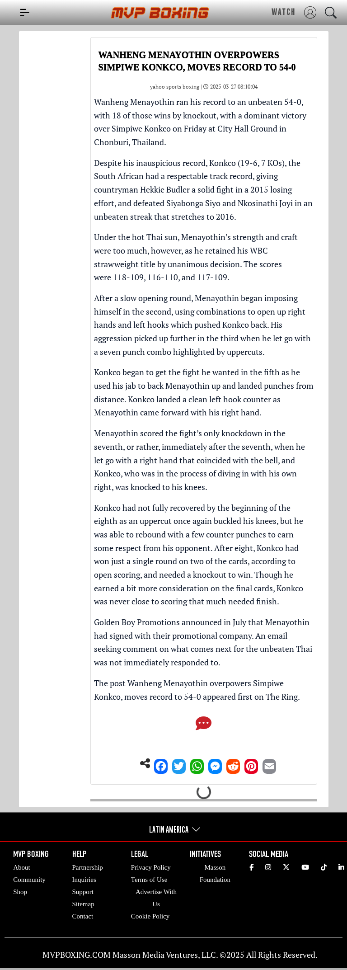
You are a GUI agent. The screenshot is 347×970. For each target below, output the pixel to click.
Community (29, 879)
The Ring (282, 696)
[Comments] (203, 724)
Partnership (87, 867)
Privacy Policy (151, 867)
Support (83, 891)
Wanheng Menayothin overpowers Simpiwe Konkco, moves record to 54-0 (189, 690)
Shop (20, 891)
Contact (83, 916)
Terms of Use (149, 879)
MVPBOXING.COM (76, 954)
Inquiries (84, 879)
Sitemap (83, 904)
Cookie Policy (150, 916)
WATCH (283, 12)
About (21, 867)
